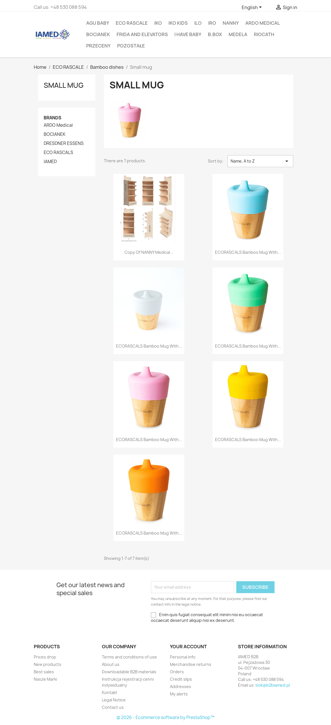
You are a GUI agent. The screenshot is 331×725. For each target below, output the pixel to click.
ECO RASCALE (132, 23)
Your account (188, 646)
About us (110, 664)
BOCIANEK (98, 34)
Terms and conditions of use (129, 657)
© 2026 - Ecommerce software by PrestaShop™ (165, 717)
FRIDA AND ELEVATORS (142, 34)
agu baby (97, 23)
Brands (52, 118)
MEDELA (238, 34)
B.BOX (215, 34)
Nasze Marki (45, 679)
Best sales (44, 671)
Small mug (64, 85)
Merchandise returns (190, 664)
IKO (158, 23)
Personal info (182, 657)
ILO (198, 23)
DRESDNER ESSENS (64, 143)
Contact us (113, 707)
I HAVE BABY (187, 34)
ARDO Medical (262, 23)
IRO (212, 23)
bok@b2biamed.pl (273, 685)
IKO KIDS (178, 23)
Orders (177, 671)
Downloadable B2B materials (129, 671)
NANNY (231, 23)
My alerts (179, 694)
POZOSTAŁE (131, 46)
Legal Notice (114, 700)
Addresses (180, 686)
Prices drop (45, 657)
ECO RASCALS (58, 152)
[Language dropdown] (253, 7)
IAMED (50, 162)
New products (47, 664)
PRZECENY (98, 46)
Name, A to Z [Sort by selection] (260, 161)
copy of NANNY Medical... (149, 252)
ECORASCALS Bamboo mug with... (248, 252)
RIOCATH (264, 34)
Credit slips (181, 679)
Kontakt (109, 692)
